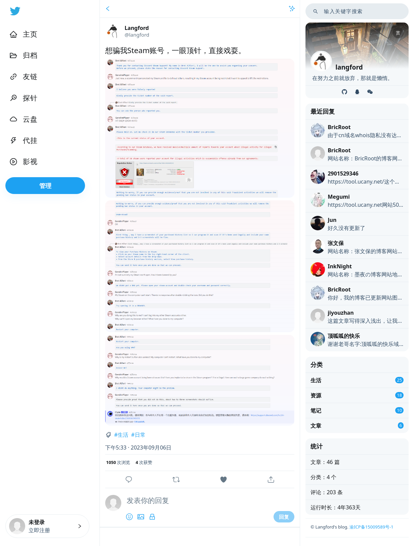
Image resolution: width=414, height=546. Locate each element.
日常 (140, 434)
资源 (315, 395)
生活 (123, 434)
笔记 (315, 410)
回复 (284, 516)
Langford (137, 28)
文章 (315, 425)
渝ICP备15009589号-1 (371, 527)
